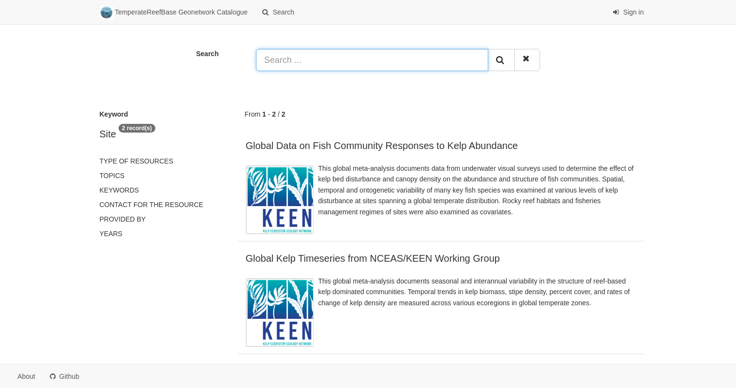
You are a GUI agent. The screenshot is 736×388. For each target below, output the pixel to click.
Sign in (628, 12)
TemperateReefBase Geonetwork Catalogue (174, 12)
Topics (112, 175)
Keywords (119, 190)
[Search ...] (372, 60)
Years (111, 234)
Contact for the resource (152, 205)
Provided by (123, 219)
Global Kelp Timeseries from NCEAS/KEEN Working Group (373, 258)
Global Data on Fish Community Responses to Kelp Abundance (382, 145)
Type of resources (136, 161)
